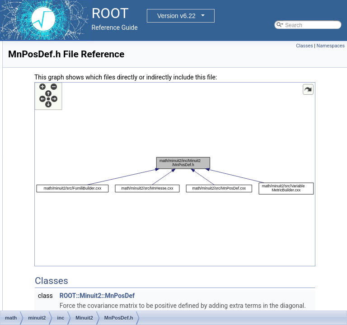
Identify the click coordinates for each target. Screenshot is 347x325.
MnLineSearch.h (78, 71)
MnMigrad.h (73, 101)
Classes (304, 46)
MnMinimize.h (75, 110)
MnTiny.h (69, 259)
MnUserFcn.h (75, 289)
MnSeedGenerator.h (83, 230)
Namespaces (331, 46)
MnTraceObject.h (79, 269)
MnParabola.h (76, 130)
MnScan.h (71, 220)
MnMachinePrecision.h (86, 81)
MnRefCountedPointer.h (88, 200)
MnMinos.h (72, 120)
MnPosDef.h (74, 180)
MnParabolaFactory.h (84, 140)
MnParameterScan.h (83, 160)
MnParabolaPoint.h (82, 150)
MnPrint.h (70, 190)
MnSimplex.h (74, 240)
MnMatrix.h (72, 91)
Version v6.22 (176, 15)
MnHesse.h (72, 61)
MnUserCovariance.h (84, 279)
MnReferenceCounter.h (87, 210)
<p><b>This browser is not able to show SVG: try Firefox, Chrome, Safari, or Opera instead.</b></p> (231, 196)
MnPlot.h (69, 170)
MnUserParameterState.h (89, 309)
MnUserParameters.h (84, 299)
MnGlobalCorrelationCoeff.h (92, 51)
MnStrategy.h (74, 249)
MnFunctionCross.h (82, 41)
